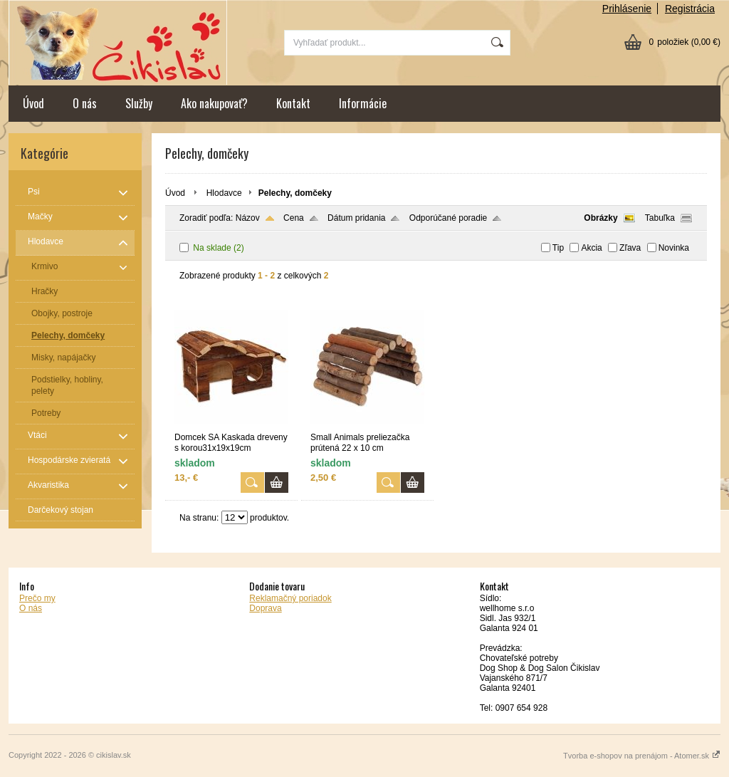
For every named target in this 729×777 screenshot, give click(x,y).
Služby (138, 103)
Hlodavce (224, 193)
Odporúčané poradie (448, 218)
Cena (293, 218)
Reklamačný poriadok (290, 598)
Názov (248, 218)
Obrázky (600, 218)
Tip (558, 248)
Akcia (591, 248)
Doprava (265, 608)
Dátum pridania (356, 218)
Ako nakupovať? (214, 103)
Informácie (363, 103)
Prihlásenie (626, 8)
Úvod (33, 103)
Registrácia (690, 8)
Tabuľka (660, 218)
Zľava (630, 248)
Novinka (674, 248)
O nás (85, 103)
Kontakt (293, 103)
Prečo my (37, 598)
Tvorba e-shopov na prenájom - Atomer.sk (641, 755)
